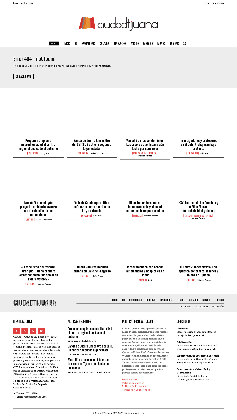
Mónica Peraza (145, 157)
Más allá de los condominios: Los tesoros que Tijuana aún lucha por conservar (145, 146)
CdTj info (45, 155)
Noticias (137, 217)
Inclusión (33, 154)
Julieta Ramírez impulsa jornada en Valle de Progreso (92, 270)
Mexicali (86, 277)
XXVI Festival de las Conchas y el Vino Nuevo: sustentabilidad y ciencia (198, 208)
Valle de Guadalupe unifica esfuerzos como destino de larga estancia (92, 208)
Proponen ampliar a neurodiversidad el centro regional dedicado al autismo (38, 146)
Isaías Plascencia (99, 155)
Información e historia (144, 154)
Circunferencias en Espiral (198, 217)
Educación (83, 154)
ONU (150, 281)
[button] (184, 43)
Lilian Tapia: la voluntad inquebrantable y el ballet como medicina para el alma (145, 208)
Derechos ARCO (130, 381)
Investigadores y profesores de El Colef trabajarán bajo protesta (198, 146)
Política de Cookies (133, 385)
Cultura (191, 281)
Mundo (142, 281)
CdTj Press (205, 155)
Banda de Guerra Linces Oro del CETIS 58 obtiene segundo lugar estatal (91, 146)
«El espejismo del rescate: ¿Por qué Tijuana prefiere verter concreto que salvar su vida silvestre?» (38, 274)
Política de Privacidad (134, 388)
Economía (86, 217)
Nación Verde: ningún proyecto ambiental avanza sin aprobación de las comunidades (38, 210)
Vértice (29, 221)
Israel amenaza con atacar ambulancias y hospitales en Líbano (145, 272)
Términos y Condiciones (136, 392)
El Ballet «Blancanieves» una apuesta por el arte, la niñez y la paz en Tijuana (198, 272)
